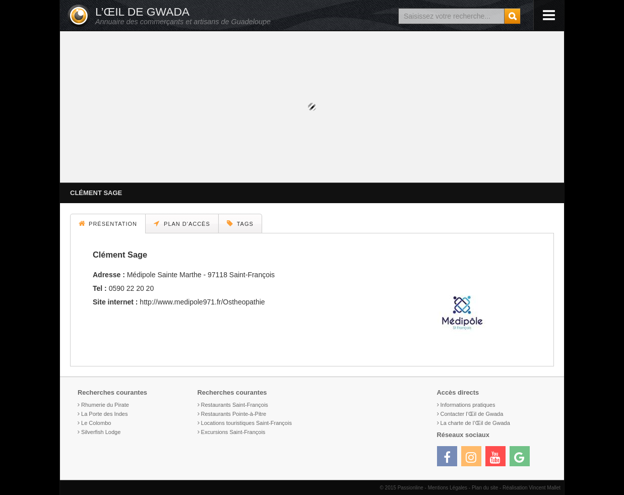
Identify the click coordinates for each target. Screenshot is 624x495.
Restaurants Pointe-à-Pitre (234, 414)
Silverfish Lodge (100, 432)
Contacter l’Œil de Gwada (472, 414)
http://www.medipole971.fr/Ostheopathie (202, 302)
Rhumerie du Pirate (105, 405)
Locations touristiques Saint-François (246, 423)
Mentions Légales (447, 487)
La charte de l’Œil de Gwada (475, 423)
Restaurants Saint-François (234, 405)
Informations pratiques (468, 405)
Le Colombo (96, 423)
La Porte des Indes (104, 414)
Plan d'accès (182, 223)
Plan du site (485, 487)
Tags (240, 223)
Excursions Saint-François (233, 432)
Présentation (108, 223)
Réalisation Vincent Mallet (531, 487)
